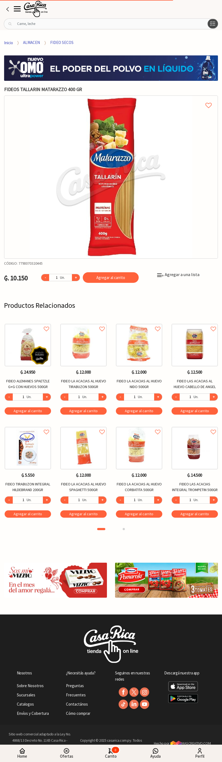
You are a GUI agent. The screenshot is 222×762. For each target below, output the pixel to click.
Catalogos (25, 704)
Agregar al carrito (110, 277)
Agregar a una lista (178, 274)
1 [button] (101, 529)
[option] (111, 177)
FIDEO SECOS (62, 42)
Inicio (8, 42)
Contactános (77, 704)
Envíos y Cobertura (33, 713)
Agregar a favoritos (28, 323)
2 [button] (124, 529)
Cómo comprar (78, 713)
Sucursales (26, 694)
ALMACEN (31, 42)
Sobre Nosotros (30, 685)
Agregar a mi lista (111, 99)
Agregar (28, 410)
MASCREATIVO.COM (190, 743)
